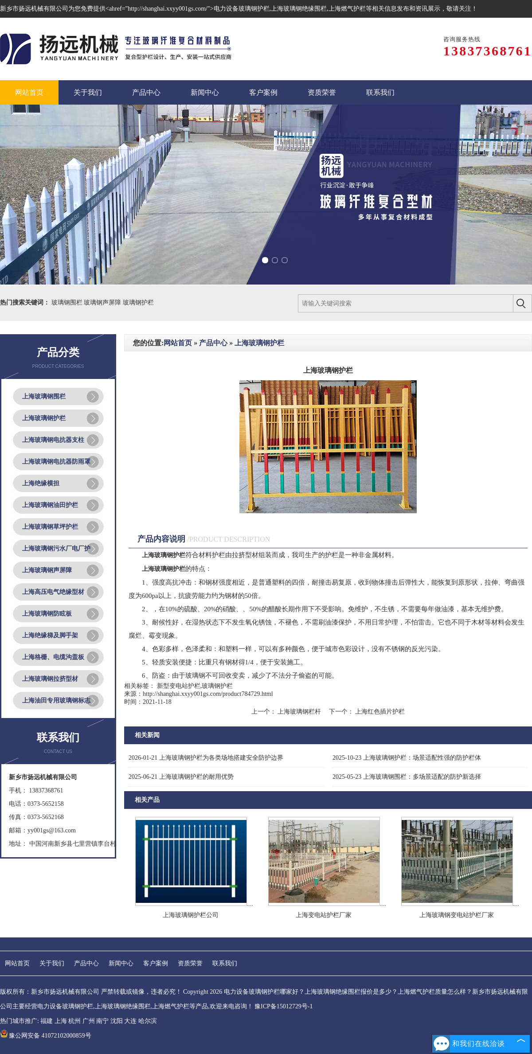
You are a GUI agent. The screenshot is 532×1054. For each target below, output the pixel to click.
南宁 (102, 1021)
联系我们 (224, 963)
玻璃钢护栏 (138, 302)
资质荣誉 (190, 963)
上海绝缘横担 (40, 483)
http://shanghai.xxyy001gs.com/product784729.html (208, 694)
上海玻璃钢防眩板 (47, 613)
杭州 (74, 1021)
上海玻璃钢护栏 (44, 418)
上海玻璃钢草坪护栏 (50, 526)
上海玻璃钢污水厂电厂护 (56, 548)
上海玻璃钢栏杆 (299, 711)
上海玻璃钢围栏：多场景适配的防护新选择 (406, 776)
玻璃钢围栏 (67, 302)
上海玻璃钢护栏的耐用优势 (181, 776)
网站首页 (178, 343)
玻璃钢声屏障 (103, 302)
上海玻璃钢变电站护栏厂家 (456, 915)
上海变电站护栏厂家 (324, 915)
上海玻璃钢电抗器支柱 (53, 440)
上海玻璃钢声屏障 (47, 570)
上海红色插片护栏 (379, 711)
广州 (88, 1021)
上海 (61, 1021)
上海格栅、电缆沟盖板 (53, 657)
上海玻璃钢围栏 (44, 396)
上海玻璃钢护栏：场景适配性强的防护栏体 (406, 757)
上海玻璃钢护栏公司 (191, 915)
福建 (46, 1021)
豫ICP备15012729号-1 (283, 1006)
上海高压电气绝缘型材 (53, 592)
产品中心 (213, 343)
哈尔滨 (147, 1021)
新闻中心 (121, 963)
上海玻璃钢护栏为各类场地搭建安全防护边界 (206, 757)
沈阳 (116, 1021)
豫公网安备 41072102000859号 (45, 1035)
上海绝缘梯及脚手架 (50, 635)
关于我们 (51, 963)
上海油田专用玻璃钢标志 (56, 700)
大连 (130, 1021)
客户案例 (155, 963)
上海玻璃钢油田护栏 (50, 505)
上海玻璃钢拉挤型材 (50, 678)
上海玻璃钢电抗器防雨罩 (56, 461)
